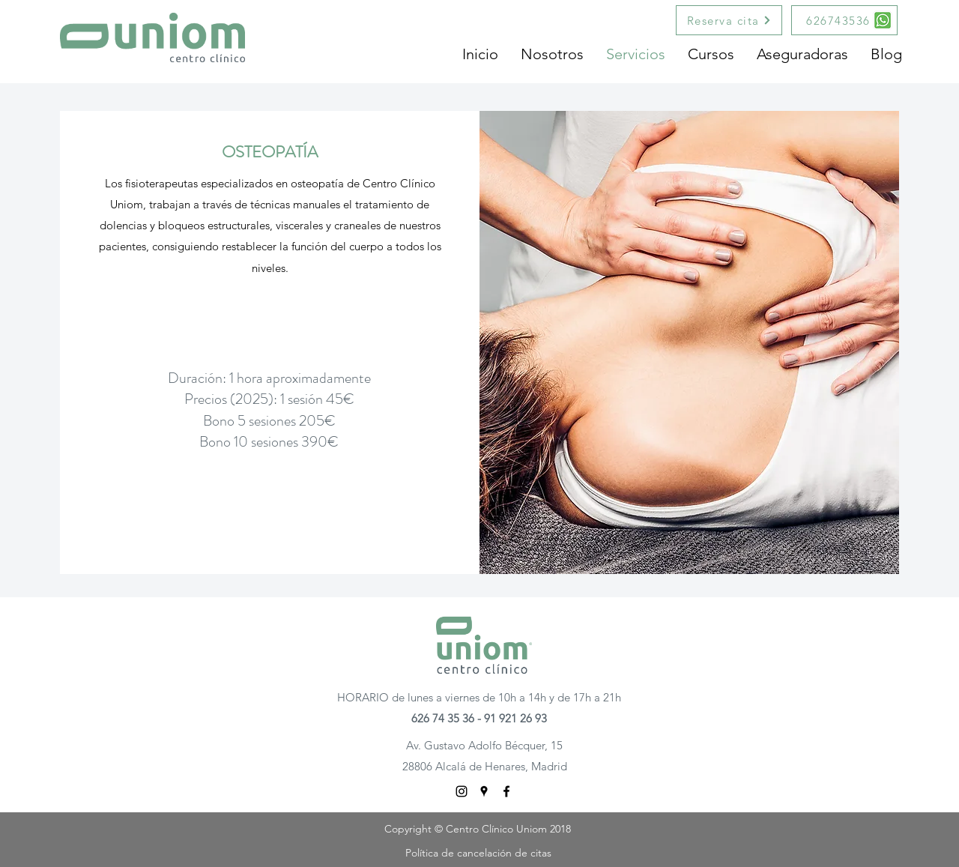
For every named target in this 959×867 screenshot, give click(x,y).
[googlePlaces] (484, 791)
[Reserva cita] (729, 20)
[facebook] (506, 791)
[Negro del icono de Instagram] (461, 791)
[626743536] (844, 20)
